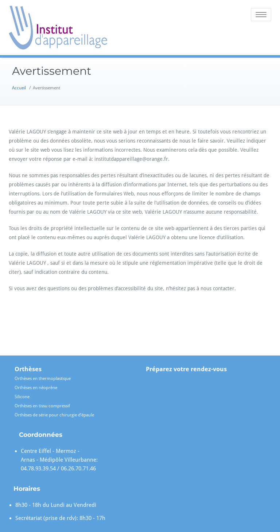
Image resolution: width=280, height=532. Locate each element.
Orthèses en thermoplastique (43, 378)
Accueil (19, 87)
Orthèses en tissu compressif (42, 405)
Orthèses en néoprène (36, 387)
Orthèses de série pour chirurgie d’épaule (54, 415)
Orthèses (28, 369)
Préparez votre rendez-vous (186, 369)
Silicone (22, 396)
